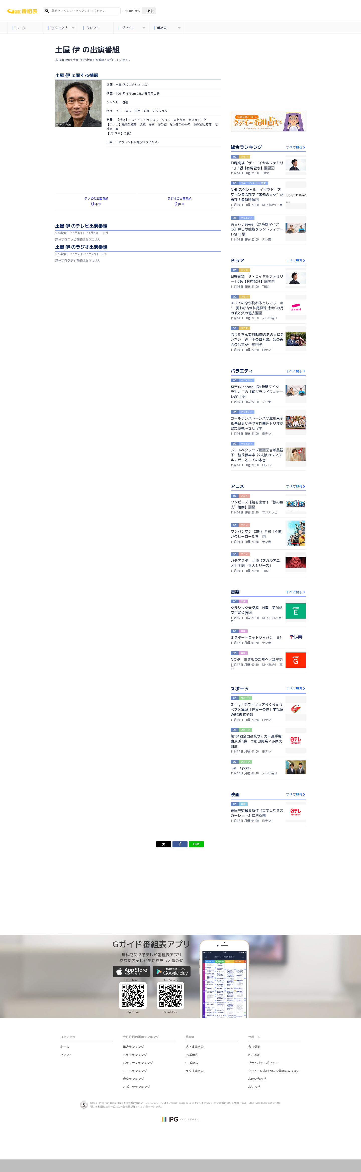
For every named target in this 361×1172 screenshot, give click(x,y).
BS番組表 (192, 1055)
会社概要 (254, 1047)
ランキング (61, 28)
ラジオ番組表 (195, 1071)
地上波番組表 (195, 1047)
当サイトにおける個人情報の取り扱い (273, 1071)
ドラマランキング (135, 1055)
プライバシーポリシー (263, 1063)
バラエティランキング (138, 1063)
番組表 (167, 28)
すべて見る (296, 147)
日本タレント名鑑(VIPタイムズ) (137, 142)
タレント (91, 28)
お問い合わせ (257, 1079)
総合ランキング (133, 1047)
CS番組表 (192, 1063)
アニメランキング (135, 1071)
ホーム (18, 28)
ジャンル (131, 28)
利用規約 (254, 1055)
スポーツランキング (136, 1087)
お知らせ (254, 1087)
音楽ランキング (133, 1079)
